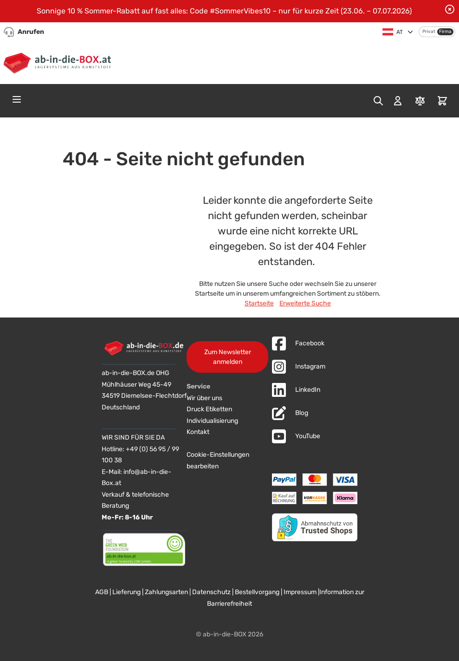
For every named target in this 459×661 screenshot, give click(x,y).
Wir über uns (204, 398)
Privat (428, 31)
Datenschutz (211, 592)
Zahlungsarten (166, 592)
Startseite (259, 303)
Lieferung (126, 592)
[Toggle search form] (378, 100)
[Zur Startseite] (59, 62)
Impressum (300, 592)
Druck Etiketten (209, 409)
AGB (101, 592)
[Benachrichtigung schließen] (449, 9)
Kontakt (198, 432)
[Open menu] (16, 99)
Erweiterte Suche (305, 303)
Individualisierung (212, 421)
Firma (445, 31)
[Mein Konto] (397, 100)
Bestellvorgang (257, 592)
